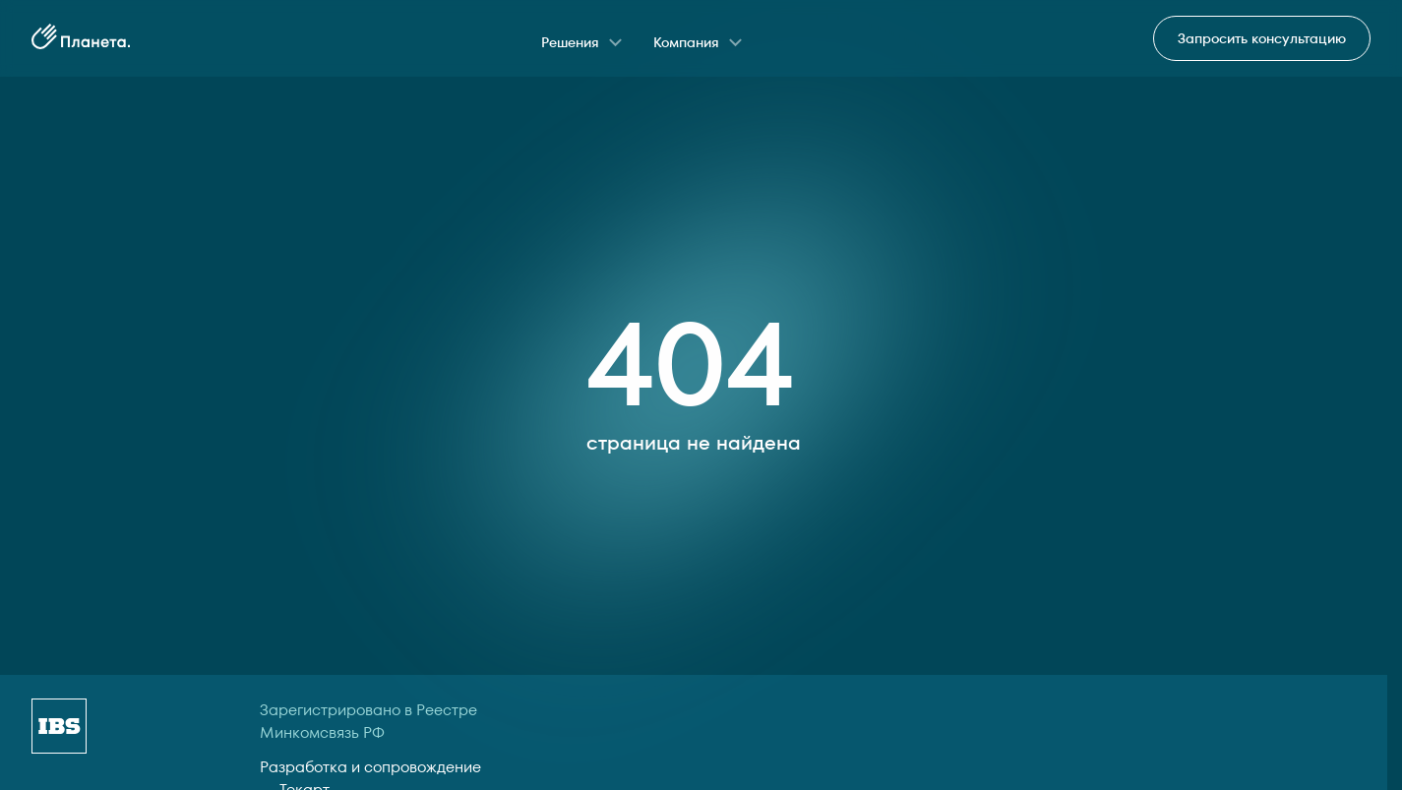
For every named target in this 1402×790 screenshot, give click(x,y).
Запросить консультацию (1262, 38)
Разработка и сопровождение (370, 767)
